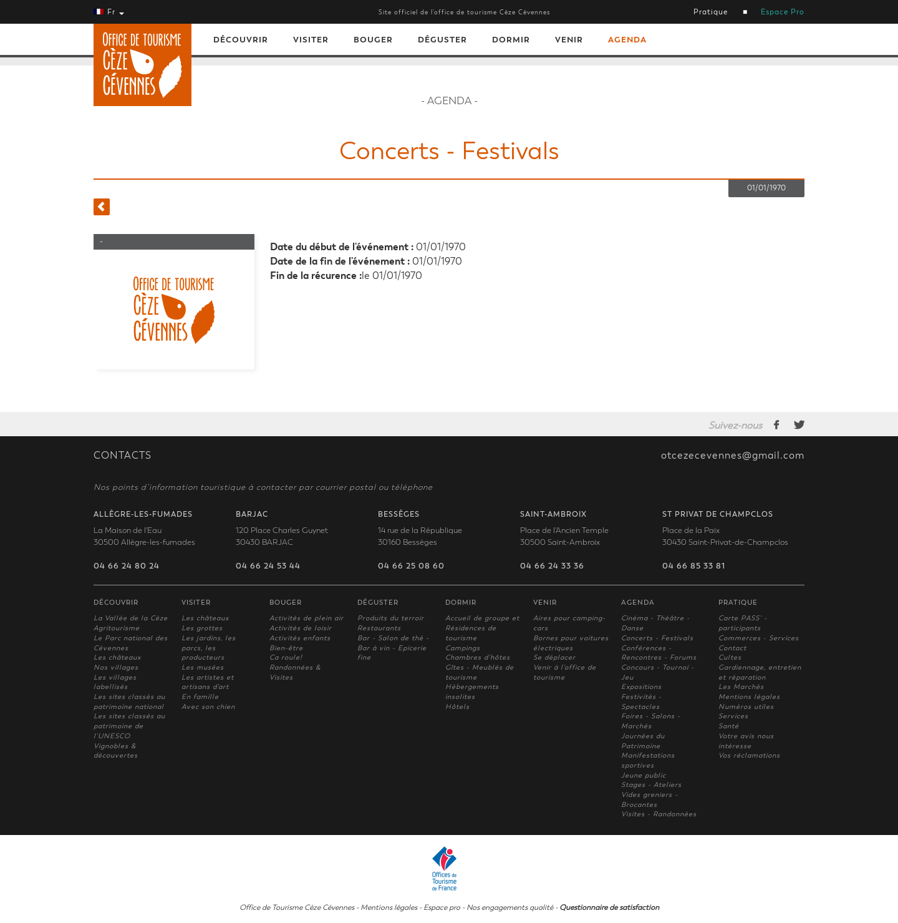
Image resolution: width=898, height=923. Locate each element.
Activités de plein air (306, 618)
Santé (728, 726)
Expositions (641, 687)
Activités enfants (300, 638)
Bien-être (286, 648)
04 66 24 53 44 (268, 566)
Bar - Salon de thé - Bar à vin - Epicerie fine (393, 648)
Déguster (442, 39)
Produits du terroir (390, 618)
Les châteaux (117, 657)
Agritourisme (117, 628)
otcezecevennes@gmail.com (732, 455)
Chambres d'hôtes (477, 657)
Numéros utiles (746, 707)
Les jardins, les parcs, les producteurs (208, 648)
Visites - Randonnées (659, 814)
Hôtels (457, 707)
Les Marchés (741, 687)
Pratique (710, 11)
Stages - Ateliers (651, 785)
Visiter (311, 39)
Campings (462, 648)
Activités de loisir (300, 628)
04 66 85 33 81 (693, 566)
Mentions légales (749, 697)
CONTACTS (123, 455)
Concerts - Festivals (657, 638)
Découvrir (240, 39)
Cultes (729, 657)
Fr (109, 11)
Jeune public (643, 775)
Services (733, 716)
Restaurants (379, 628)
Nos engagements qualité (509, 907)
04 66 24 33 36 (552, 566)
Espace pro (441, 907)
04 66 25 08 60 (411, 566)
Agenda (627, 39)
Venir (569, 39)
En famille (200, 697)
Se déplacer (554, 657)
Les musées (202, 667)
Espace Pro (782, 11)
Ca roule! (285, 657)
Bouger (373, 39)
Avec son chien (208, 707)
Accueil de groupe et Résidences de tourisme (482, 628)
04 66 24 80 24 (127, 566)
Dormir (511, 39)
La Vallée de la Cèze (131, 618)
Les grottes (202, 628)
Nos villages (116, 667)
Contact (732, 648)
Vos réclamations (749, 755)
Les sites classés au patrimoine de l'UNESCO (129, 726)
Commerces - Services (758, 638)
